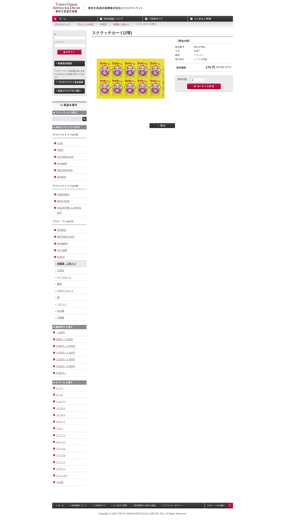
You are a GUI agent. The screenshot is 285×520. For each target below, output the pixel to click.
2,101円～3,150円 (65, 359)
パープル (61, 455)
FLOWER (62, 163)
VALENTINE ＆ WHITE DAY (69, 210)
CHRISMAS (63, 194)
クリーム (61, 448)
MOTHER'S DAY (66, 236)
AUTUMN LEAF (65, 157)
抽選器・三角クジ (121, 24)
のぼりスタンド (65, 290)
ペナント (62, 304)
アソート (61, 462)
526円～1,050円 (64, 339)
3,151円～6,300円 (65, 366)
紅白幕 (60, 311)
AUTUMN (62, 250)
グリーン (61, 435)
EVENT (103, 24)
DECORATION (65, 170)
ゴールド (61, 415)
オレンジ (61, 442)
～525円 (60, 332)
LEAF (60, 143)
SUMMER (62, 243)
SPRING (61, 230)
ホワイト (61, 421)
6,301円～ (61, 373)
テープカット (64, 277)
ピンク (59, 394)
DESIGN (61, 177)
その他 (59, 482)
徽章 (59, 284)
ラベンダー (62, 475)
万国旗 (60, 317)
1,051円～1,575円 (65, 346)
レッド (59, 388)
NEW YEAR (63, 201)
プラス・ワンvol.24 (85, 24)
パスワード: (59, 42)
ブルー (59, 428)
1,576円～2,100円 (65, 352)
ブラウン (61, 468)
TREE (60, 150)
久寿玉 (60, 270)
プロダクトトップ (62, 24)
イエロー (61, 408)
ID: (55, 34)
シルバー (61, 401)
